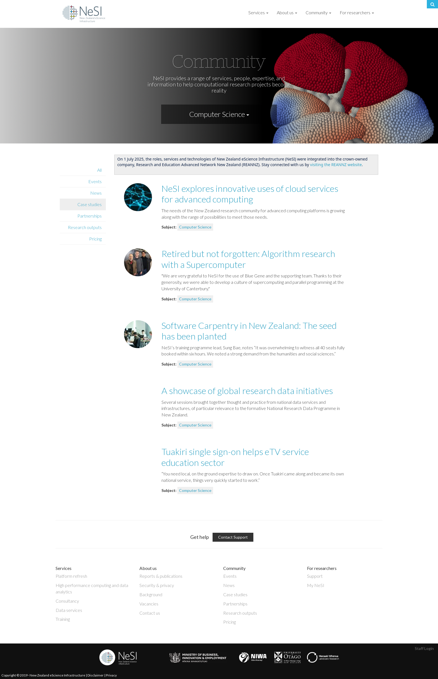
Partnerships (89, 215)
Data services (69, 610)
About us (287, 12)
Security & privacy (156, 585)
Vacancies (148, 603)
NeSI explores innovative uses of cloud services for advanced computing (249, 193)
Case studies (89, 204)
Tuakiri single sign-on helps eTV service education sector (235, 457)
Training (63, 619)
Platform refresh (71, 576)
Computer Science (219, 114)
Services (258, 12)
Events (95, 181)
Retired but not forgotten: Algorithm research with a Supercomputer (248, 259)
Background (150, 594)
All (99, 170)
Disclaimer (95, 675)
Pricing (95, 238)
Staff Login (424, 648)
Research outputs (85, 227)
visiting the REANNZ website (336, 164)
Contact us (149, 613)
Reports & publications (160, 576)
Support (315, 576)
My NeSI (315, 585)
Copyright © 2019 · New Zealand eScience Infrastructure (43, 675)
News (96, 192)
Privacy (111, 675)
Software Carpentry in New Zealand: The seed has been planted (249, 330)
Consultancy (67, 600)
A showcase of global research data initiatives (247, 390)
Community (318, 12)
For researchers (357, 12)
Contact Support (233, 537)
